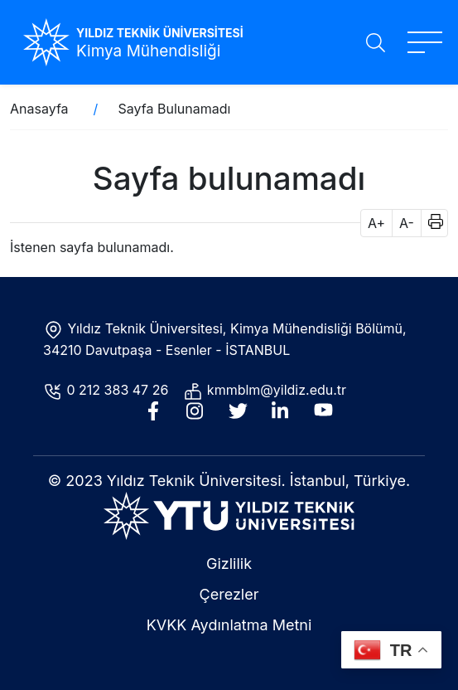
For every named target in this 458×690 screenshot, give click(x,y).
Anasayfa (39, 108)
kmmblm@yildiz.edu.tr (278, 389)
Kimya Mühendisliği (148, 51)
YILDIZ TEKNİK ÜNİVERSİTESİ (159, 33)
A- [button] (406, 223)
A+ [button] (376, 223)
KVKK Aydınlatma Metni (229, 625)
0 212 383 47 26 (119, 389)
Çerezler (229, 594)
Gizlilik (229, 563)
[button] (430, 223)
